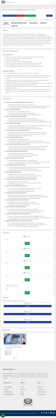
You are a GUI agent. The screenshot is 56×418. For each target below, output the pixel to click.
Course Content (33, 23)
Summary (6, 23)
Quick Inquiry (20, 16)
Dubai (22, 392)
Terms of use (40, 389)
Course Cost (14, 26)
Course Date (43, 23)
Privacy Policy (40, 387)
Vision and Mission (8, 387)
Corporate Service (41, 394)
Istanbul (22, 394)
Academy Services (8, 392)
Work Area (6, 389)
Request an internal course (9, 16)
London (22, 387)
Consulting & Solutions (9, 394)
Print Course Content (30, 16)
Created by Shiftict (32, 413)
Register (49, 16)
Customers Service (41, 392)
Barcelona (23, 389)
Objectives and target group (19, 23)
